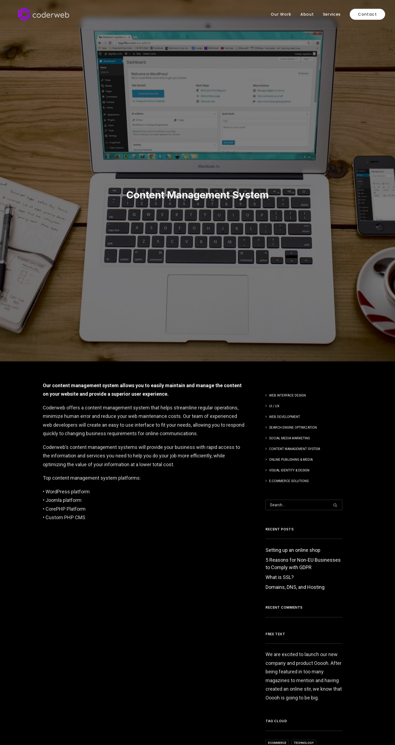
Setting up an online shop (293, 452)
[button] (335, 407)
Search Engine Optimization (293, 330)
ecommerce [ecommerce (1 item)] (277, 645)
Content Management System (294, 351)
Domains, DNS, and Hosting (295, 489)
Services (332, 14)
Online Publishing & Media (291, 362)
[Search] (304, 407)
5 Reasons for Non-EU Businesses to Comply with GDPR (303, 466)
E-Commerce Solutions (289, 383)
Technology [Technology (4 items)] (304, 645)
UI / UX (274, 308)
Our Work (281, 14)
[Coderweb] (35, 14)
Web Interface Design (287, 298)
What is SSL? (280, 479)
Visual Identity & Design (289, 373)
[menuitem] (283, 14)
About (307, 14)
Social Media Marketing (289, 340)
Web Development (284, 319)
